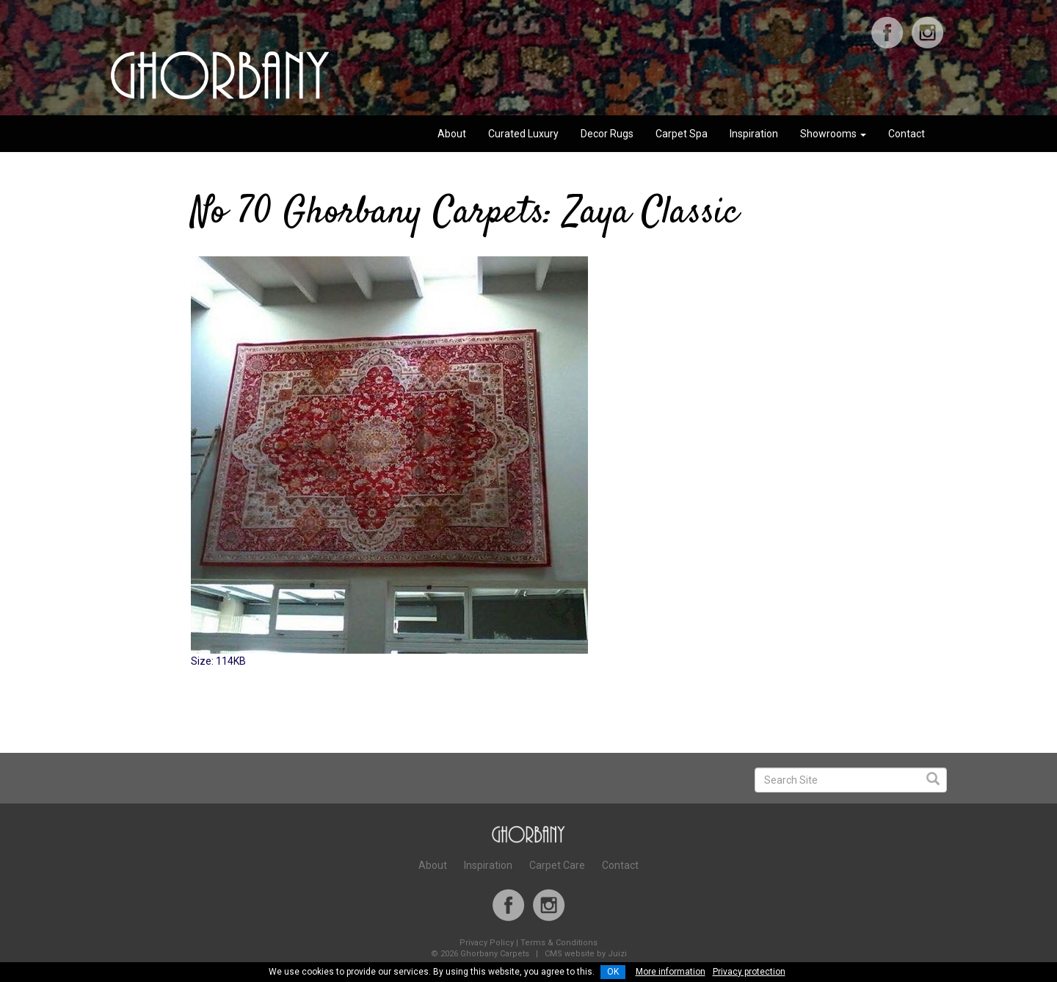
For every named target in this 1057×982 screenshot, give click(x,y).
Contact (906, 134)
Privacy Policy (487, 942)
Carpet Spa (681, 134)
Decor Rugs (607, 134)
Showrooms (833, 134)
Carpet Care (557, 865)
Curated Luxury (523, 134)
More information (670, 972)
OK (613, 972)
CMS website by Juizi (586, 953)
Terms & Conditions (558, 942)
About (451, 134)
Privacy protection (749, 972)
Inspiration (754, 134)
